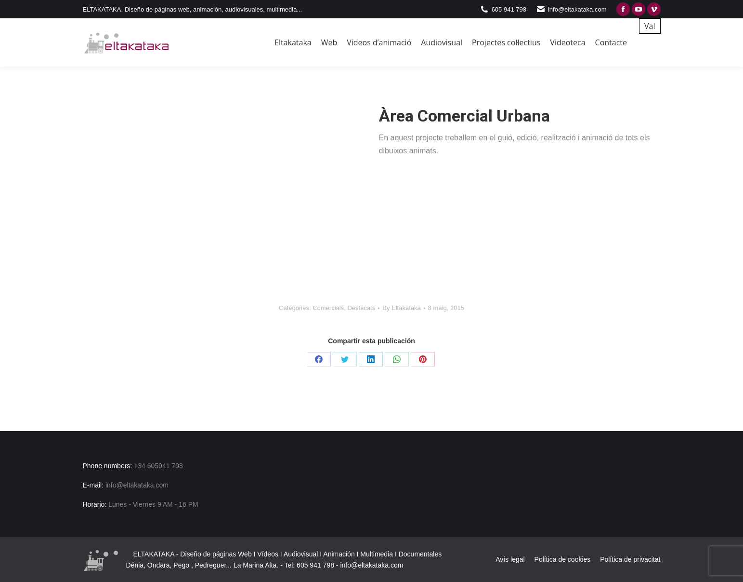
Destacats (361, 307)
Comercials (328, 307)
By (401, 307)
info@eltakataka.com (371, 565)
